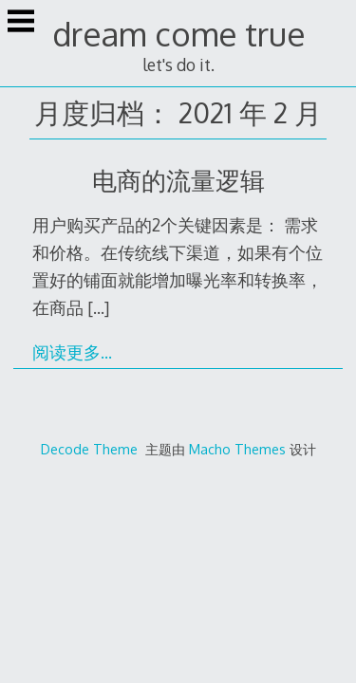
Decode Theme (89, 448)
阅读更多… (72, 352)
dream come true (178, 33)
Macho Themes (237, 448)
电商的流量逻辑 (178, 179)
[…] (98, 307)
